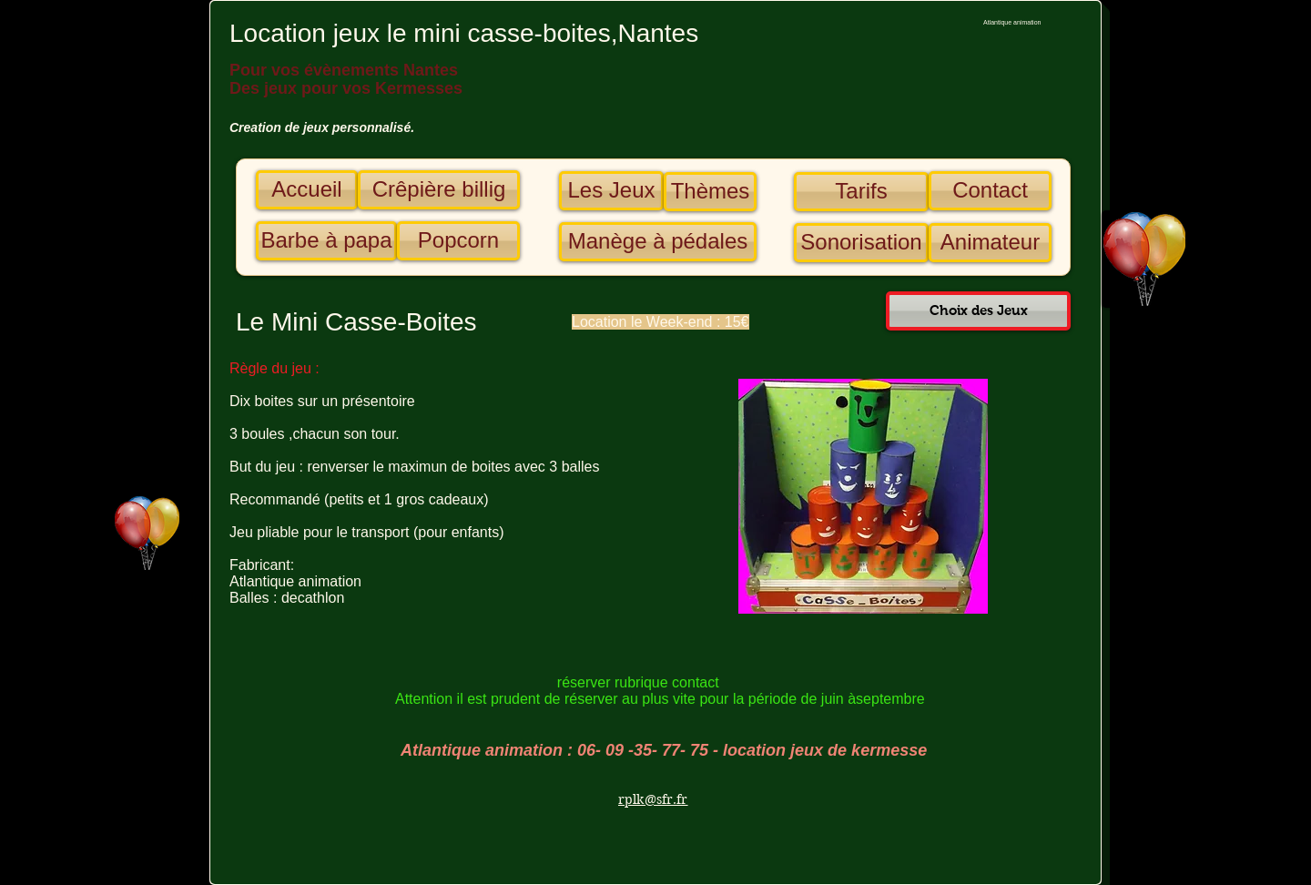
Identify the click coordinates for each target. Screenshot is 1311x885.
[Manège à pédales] (658, 241)
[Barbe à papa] (326, 240)
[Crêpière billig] (439, 189)
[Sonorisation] (861, 242)
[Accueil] (307, 189)
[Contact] (990, 190)
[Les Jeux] (611, 190)
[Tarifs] (861, 191)
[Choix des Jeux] (978, 311)
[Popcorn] (458, 240)
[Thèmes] (710, 191)
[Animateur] (990, 242)
